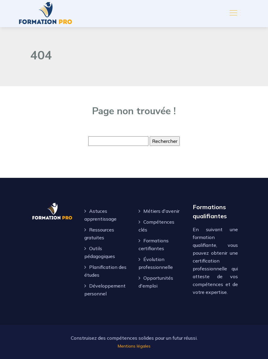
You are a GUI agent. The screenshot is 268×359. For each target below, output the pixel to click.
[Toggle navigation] (233, 14)
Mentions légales (134, 346)
